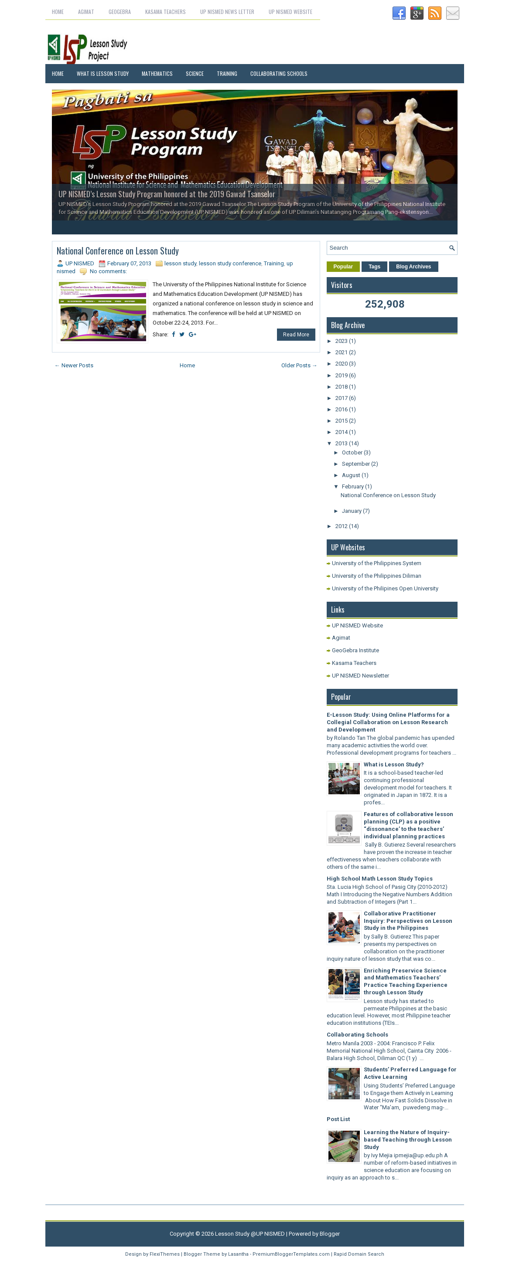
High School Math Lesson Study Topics (380, 878)
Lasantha (238, 1254)
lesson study (180, 263)
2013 (342, 443)
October (353, 452)
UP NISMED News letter (227, 11)
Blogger (330, 1233)
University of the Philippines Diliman (376, 576)
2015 (342, 420)
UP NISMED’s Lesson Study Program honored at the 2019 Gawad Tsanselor (166, 194)
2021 (342, 352)
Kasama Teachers (165, 11)
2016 (342, 409)
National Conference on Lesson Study (118, 250)
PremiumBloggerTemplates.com (291, 1254)
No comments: (108, 271)
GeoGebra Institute (355, 650)
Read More (296, 335)
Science (195, 73)
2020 (342, 363)
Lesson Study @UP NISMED (250, 1233)
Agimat (86, 11)
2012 (342, 526)
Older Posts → (299, 365)
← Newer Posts (74, 365)
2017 (342, 398)
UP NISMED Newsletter (360, 675)
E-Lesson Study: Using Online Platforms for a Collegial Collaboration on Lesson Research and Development (388, 722)
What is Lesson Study (103, 73)
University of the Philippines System (376, 563)
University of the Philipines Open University (385, 588)
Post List (338, 1119)
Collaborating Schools (278, 73)
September (356, 464)
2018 (342, 386)
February (353, 486)
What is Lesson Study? (394, 764)
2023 (342, 341)
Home (58, 11)
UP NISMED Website (290, 11)
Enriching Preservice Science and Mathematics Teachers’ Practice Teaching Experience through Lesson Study (406, 981)
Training (227, 73)
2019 (342, 375)
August (352, 475)
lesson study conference (230, 263)
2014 (342, 432)
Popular (343, 267)
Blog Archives (413, 267)
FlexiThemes (165, 1254)
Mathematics (157, 73)
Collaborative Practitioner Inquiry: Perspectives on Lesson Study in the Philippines (408, 921)
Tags (374, 267)
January (352, 511)
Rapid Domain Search (359, 1254)
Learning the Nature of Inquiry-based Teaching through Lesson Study (408, 1139)
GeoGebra (120, 11)
